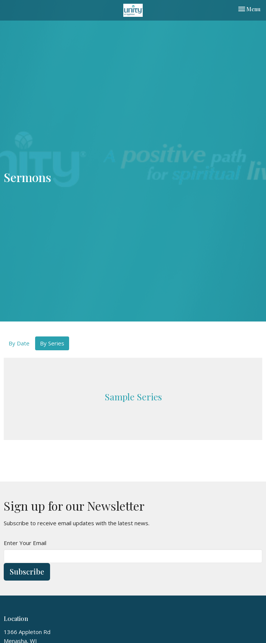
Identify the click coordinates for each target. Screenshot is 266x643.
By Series (52, 343)
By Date (19, 343)
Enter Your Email (25, 543)
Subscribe (27, 571)
